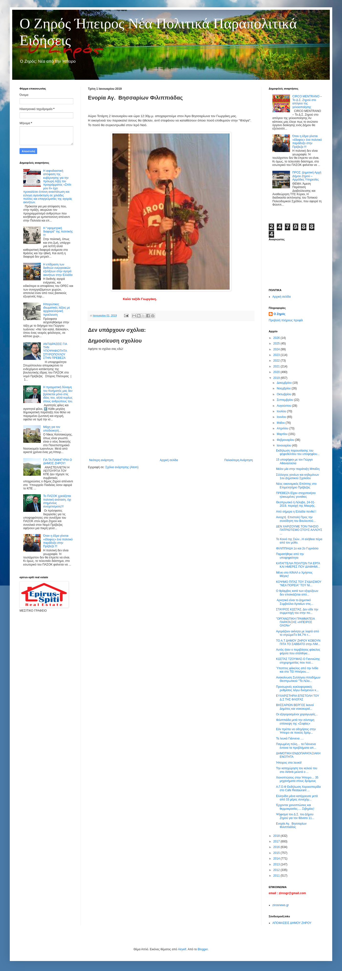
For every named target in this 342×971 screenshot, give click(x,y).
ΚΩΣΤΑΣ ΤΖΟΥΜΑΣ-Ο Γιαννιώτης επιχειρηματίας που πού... (298, 660)
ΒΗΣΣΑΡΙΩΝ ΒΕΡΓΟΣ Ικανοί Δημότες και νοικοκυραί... (295, 706)
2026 (277, 338)
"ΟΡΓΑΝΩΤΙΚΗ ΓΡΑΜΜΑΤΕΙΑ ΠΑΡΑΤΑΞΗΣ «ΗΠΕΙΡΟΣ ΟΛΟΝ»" (295, 622)
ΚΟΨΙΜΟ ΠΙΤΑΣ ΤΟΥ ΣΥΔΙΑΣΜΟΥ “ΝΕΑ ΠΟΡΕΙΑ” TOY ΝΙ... (298, 583)
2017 (277, 841)
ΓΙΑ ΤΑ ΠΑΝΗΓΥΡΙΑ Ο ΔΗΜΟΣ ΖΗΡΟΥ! (57, 461)
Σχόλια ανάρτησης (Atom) (122, 467)
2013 (277, 864)
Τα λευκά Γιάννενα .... (290, 738)
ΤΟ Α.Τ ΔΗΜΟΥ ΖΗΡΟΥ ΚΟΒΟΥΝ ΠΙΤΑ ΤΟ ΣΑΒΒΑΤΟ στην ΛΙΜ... (298, 642)
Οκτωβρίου (284, 394)
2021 (277, 366)
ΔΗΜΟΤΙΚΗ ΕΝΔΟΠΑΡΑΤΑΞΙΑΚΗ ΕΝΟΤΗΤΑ (298, 755)
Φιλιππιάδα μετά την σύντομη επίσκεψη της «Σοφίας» (295, 721)
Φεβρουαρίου (286, 440)
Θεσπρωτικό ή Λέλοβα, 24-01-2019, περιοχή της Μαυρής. (295, 504)
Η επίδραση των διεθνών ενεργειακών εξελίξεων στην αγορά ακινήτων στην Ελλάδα (58, 270)
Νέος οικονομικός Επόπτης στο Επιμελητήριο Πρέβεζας (296, 485)
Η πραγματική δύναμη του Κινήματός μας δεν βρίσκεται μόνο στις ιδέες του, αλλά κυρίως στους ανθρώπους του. (58, 394)
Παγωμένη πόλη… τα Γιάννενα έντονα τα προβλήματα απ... (296, 745)
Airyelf (182, 949)
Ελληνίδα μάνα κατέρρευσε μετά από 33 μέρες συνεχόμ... (297, 797)
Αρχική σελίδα (169, 460)
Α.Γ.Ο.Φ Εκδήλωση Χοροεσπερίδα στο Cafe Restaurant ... (298, 788)
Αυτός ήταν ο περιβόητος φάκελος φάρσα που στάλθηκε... (298, 651)
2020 (277, 372)
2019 (277, 378)
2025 (277, 343)
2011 (277, 875)
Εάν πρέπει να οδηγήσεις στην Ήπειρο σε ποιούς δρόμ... (296, 731)
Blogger (203, 949)
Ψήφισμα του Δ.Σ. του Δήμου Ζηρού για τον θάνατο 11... (295, 816)
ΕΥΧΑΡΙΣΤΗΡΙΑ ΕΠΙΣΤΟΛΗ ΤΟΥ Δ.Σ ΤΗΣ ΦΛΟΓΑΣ (297, 697)
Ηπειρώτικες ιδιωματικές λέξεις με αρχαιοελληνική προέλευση (56, 309)
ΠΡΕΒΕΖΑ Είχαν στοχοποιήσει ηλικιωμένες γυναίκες (296, 494)
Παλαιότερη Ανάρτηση (238, 460)
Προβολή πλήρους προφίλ (286, 320)
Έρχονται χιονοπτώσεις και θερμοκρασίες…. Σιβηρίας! (295, 806)
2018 (277, 836)
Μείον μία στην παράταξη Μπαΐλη (298, 469)
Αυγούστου (284, 405)
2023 (277, 355)
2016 (277, 847)
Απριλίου (283, 428)
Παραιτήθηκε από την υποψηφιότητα (290, 555)
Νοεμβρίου (284, 388)
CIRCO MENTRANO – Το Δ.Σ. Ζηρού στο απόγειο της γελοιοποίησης (307, 102)
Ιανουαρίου (284, 445)
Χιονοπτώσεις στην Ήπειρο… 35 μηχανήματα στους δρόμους (297, 779)
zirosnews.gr (280, 905)
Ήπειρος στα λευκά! (289, 762)
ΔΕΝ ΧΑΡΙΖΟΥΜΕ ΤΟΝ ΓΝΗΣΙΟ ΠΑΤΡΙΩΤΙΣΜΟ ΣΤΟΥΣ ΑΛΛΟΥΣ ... (299, 530)
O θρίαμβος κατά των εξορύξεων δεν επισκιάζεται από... (297, 592)
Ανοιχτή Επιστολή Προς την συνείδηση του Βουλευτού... (296, 519)
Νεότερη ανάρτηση (101, 460)
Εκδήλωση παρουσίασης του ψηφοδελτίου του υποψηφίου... (298, 452)
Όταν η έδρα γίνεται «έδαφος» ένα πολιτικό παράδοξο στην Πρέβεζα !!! (58, 541)
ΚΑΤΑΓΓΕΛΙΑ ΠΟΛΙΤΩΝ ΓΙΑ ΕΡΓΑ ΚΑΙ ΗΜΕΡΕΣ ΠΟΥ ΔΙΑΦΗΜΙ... (298, 565)
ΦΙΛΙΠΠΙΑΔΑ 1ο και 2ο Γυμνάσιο (297, 548)
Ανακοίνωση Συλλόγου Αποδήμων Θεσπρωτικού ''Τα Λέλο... (298, 679)
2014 (277, 858)
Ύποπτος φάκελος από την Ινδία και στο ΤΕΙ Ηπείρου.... (297, 670)
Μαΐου (281, 423)
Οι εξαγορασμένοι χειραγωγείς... (297, 714)
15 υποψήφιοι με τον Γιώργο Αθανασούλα (294, 461)
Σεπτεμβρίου (285, 400)
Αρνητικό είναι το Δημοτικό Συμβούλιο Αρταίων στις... (294, 601)
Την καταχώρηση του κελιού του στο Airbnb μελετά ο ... (296, 770)
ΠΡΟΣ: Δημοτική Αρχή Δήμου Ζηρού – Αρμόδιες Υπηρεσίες (306, 176)
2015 (277, 853)
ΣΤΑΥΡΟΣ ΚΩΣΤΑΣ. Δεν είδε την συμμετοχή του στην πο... (297, 611)
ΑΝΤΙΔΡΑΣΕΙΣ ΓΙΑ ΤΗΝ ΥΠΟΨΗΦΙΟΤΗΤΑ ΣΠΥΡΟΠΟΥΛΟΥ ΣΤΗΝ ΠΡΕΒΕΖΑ (55, 351)
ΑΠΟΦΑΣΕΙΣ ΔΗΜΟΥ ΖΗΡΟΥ (291, 923)
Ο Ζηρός (279, 314)
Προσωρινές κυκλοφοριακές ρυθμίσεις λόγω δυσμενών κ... (297, 688)
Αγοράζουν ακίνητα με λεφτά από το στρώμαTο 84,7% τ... (297, 633)
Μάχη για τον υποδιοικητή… (52, 428)
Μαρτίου (283, 434)
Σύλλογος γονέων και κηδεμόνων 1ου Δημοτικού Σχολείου (297, 476)
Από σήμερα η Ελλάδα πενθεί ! (296, 511)
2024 (277, 349)
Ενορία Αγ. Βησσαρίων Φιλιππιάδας (291, 825)
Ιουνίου (282, 417)
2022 (277, 360)
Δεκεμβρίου (285, 382)
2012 (277, 870)
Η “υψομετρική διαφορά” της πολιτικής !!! (58, 231)
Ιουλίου (282, 411)
